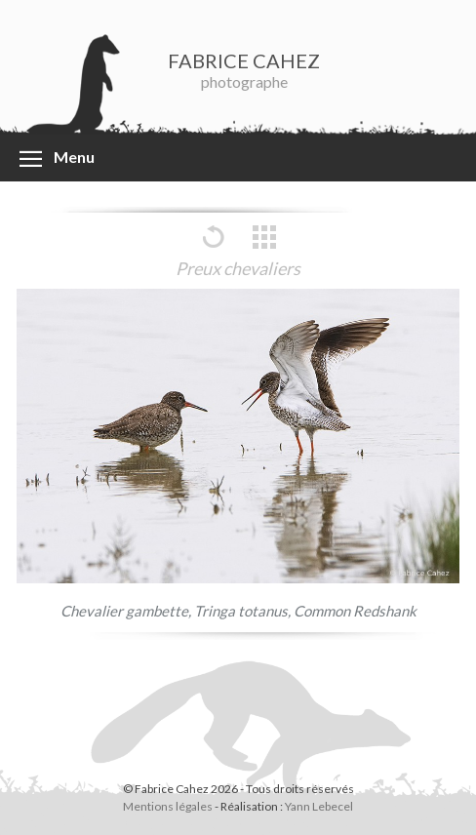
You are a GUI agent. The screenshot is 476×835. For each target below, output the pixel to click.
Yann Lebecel (319, 806)
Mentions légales (168, 806)
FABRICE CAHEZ (244, 60)
